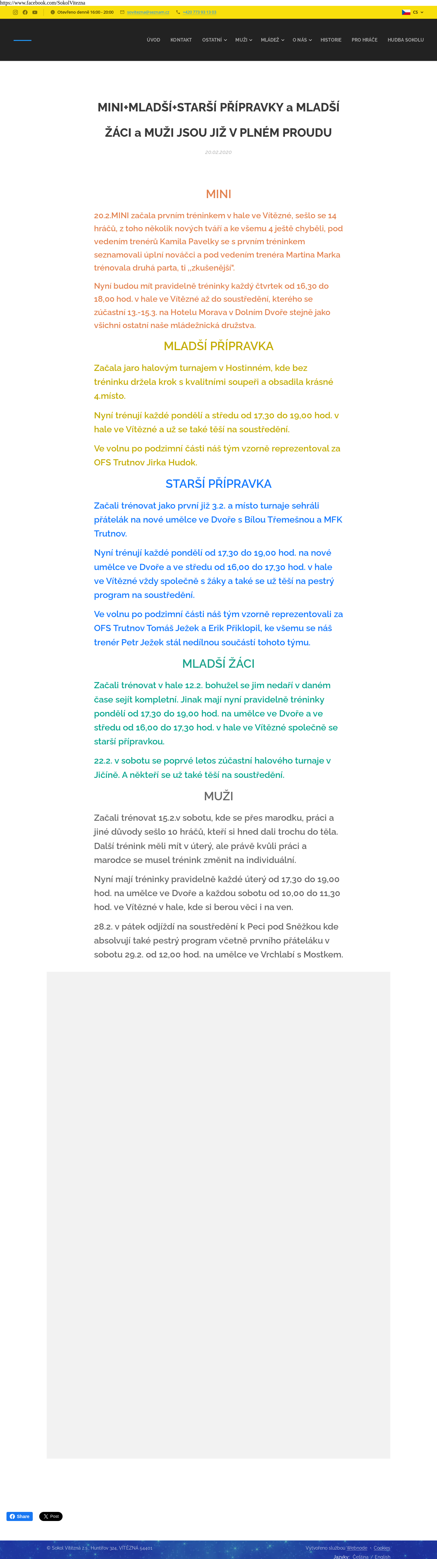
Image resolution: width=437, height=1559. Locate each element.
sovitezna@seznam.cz (148, 12)
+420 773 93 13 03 (199, 12)
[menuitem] (143, 40)
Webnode (357, 1548)
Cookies (382, 1548)
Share (20, 1516)
